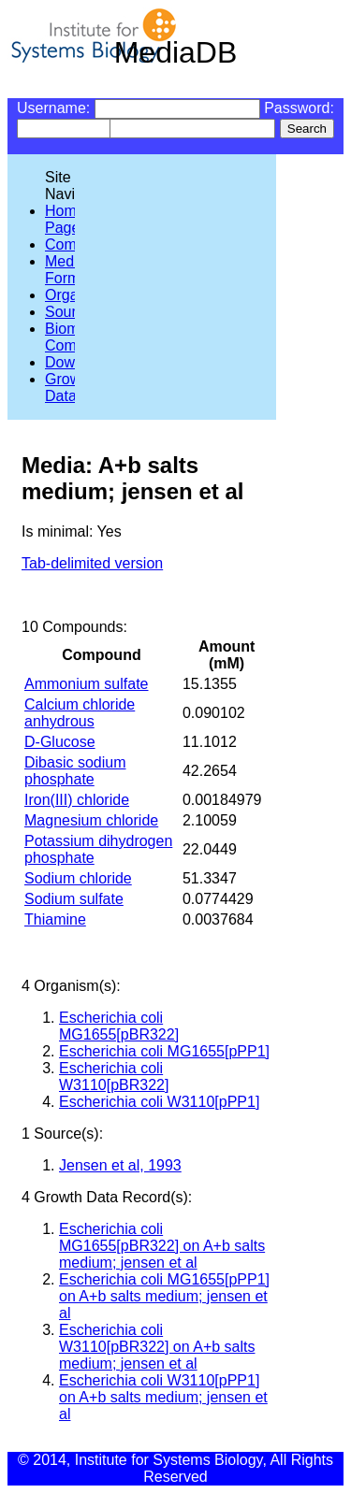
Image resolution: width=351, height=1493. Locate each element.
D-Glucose (59, 742)
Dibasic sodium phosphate (74, 770)
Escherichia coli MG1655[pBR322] (119, 1026)
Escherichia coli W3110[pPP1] (159, 1102)
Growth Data (69, 387)
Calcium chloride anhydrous (79, 712)
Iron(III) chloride (76, 800)
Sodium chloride (78, 878)
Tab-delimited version (92, 563)
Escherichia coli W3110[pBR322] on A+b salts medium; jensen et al (157, 1346)
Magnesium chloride (91, 820)
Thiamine (55, 919)
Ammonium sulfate (86, 684)
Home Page (65, 219)
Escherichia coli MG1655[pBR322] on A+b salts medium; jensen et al (162, 1245)
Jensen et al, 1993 (120, 1165)
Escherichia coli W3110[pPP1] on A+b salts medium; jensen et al (163, 1397)
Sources (72, 312)
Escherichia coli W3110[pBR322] (113, 1076)
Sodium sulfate (74, 899)
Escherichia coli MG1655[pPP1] (164, 1051)
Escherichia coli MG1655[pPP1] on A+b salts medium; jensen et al (164, 1296)
